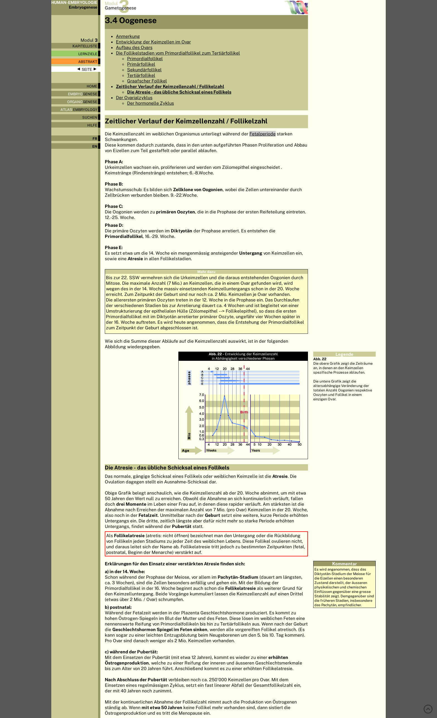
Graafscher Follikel (147, 81)
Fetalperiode (262, 134)
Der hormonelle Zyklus (150, 103)
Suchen (89, 117)
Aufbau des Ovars (134, 47)
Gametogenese (120, 8)
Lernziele (87, 54)
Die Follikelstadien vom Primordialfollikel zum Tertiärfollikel (178, 53)
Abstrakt (87, 61)
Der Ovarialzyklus (134, 97)
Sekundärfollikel (144, 69)
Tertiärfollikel (141, 75)
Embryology (78, 109)
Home (92, 86)
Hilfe (92, 125)
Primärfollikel (141, 64)
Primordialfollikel (145, 58)
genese (82, 94)
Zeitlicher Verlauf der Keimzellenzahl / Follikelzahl (170, 86)
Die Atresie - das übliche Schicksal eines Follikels (179, 92)
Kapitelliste (84, 46)
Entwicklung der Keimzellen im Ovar (153, 42)
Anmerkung (128, 36)
